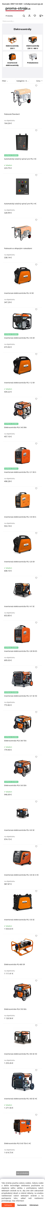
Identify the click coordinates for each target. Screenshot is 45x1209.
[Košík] (41, 16)
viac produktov (22, 1173)
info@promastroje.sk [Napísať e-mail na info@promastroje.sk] (33, 4)
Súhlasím (8, 1205)
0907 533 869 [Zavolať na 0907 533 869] (16, 4)
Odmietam (34, 1205)
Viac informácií (18, 1201)
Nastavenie (22, 1205)
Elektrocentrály (8, 21)
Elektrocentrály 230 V (12, 42)
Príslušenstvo (32, 58)
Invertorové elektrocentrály (12, 59)
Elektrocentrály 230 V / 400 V (32, 42)
